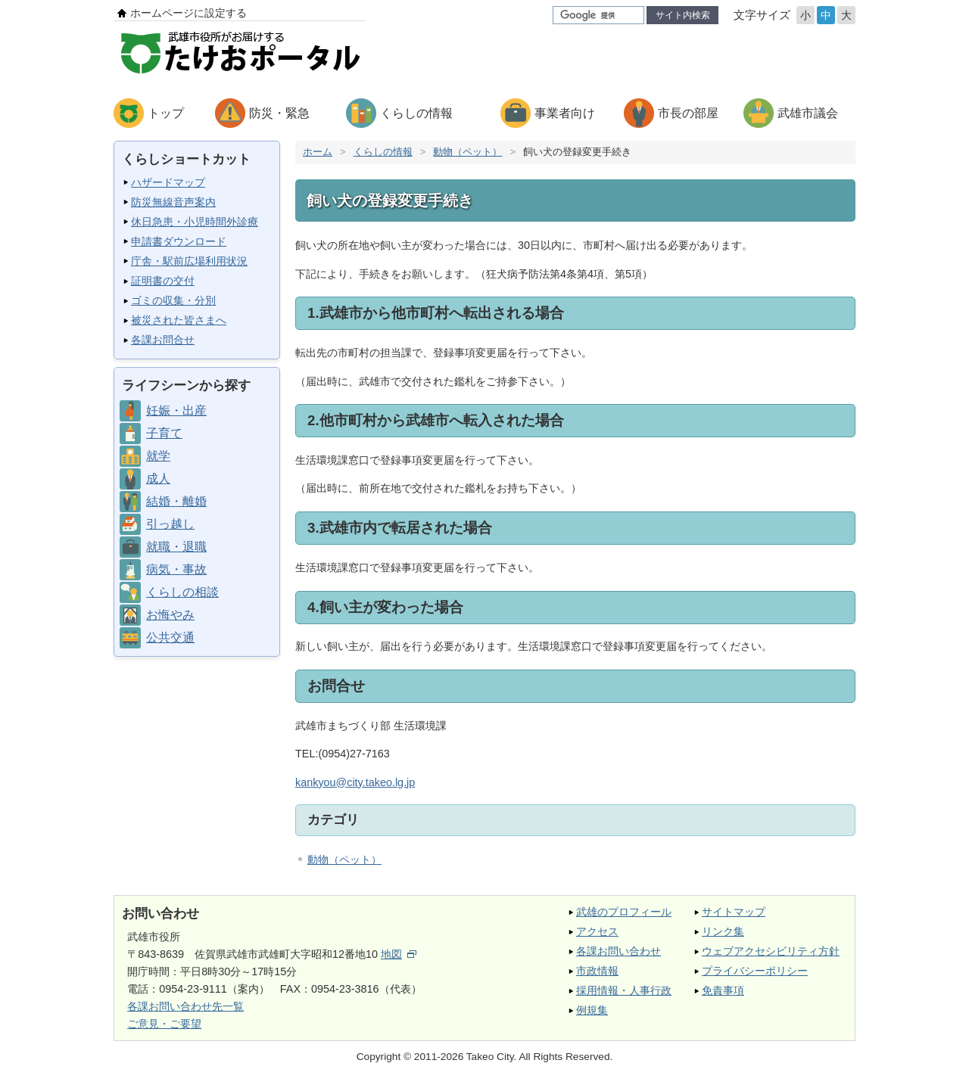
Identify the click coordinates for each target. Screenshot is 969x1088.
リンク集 (723, 931)
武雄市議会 (807, 113)
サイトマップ (733, 912)
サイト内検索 (683, 15)
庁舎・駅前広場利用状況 (189, 261)
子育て (164, 433)
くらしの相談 (182, 592)
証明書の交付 (163, 281)
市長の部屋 (688, 113)
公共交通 (170, 637)
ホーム (317, 151)
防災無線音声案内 (173, 202)
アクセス (597, 931)
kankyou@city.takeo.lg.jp (355, 782)
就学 (158, 455)
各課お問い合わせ (618, 951)
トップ (166, 113)
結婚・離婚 (176, 501)
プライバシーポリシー (755, 971)
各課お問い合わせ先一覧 (185, 1006)
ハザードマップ (168, 182)
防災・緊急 (279, 113)
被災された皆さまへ (178, 320)
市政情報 (597, 971)
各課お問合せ (163, 340)
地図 (398, 954)
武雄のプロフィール (623, 912)
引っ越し (170, 524)
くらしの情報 (416, 113)
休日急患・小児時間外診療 (194, 222)
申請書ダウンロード (178, 241)
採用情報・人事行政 (623, 990)
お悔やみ (170, 614)
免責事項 (723, 990)
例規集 (592, 1010)
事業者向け (564, 113)
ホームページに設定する (188, 13)
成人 (158, 478)
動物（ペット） (467, 151)
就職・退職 (176, 546)
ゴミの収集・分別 (173, 300)
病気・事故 (176, 569)
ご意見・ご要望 (164, 1024)
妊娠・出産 (176, 410)
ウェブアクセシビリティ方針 (771, 951)
